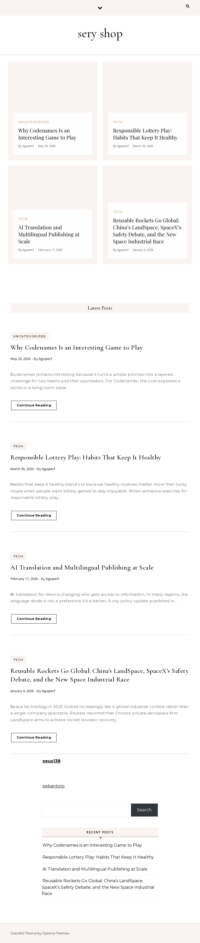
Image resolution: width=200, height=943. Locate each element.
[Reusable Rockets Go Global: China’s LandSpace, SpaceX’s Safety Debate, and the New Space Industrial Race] (147, 214)
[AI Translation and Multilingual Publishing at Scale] (52, 214)
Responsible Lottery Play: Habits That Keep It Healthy (85, 457)
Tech (18, 446)
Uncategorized (29, 336)
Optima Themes (55, 933)
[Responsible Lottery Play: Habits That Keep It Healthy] (147, 111)
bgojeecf (45, 358)
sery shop (100, 33)
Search (144, 809)
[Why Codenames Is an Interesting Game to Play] (52, 111)
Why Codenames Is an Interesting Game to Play (76, 347)
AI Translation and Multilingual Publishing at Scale (82, 567)
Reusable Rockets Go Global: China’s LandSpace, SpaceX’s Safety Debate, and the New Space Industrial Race (98, 887)
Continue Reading (34, 405)
